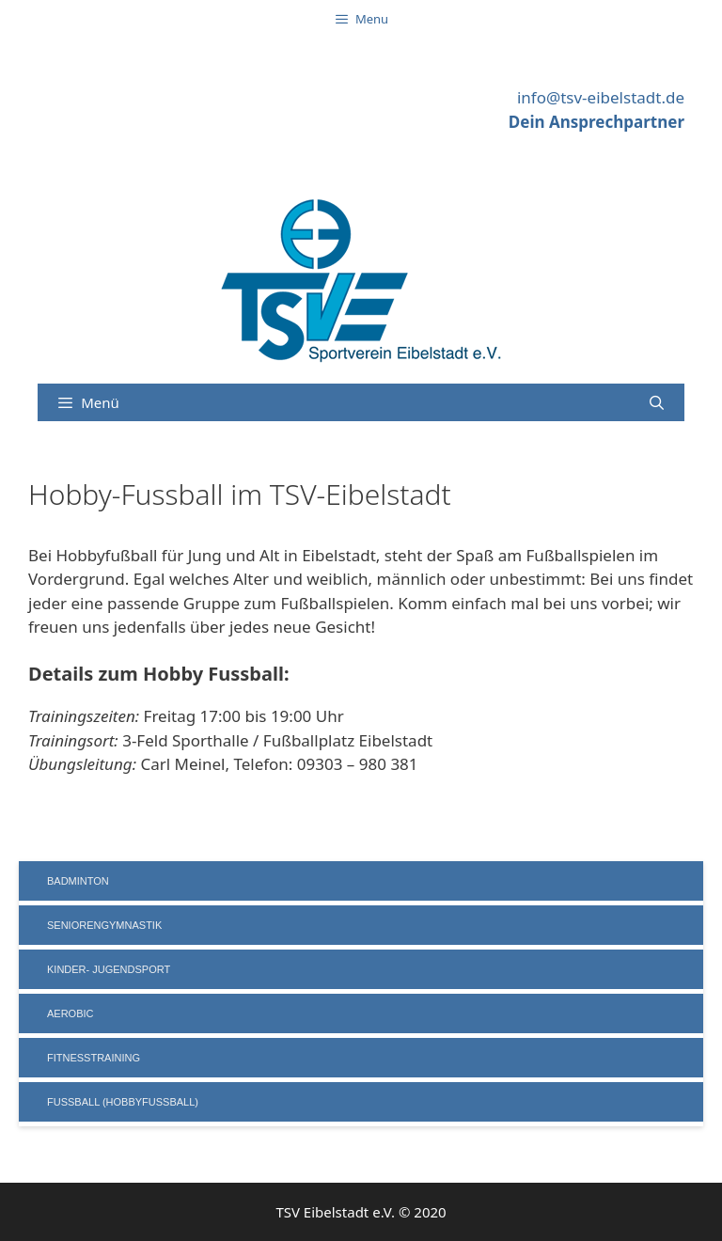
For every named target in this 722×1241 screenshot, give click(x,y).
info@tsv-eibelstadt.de (600, 97)
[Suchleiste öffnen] (656, 402)
